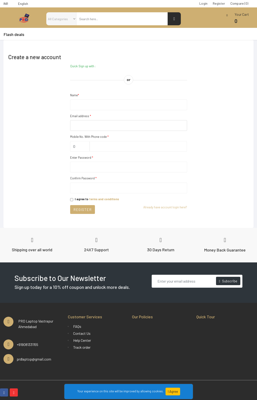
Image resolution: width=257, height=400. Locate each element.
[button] (235, 20)
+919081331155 (27, 344)
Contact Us (82, 333)
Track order (82, 347)
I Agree (172, 391)
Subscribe (228, 281)
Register (82, 209)
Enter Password (81, 157)
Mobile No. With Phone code (89, 137)
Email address (80, 116)
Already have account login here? (165, 207)
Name (74, 95)
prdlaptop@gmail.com (34, 359)
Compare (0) (239, 3)
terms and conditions (104, 199)
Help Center (82, 340)
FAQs (77, 326)
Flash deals (14, 34)
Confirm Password (83, 178)
